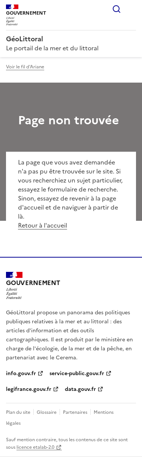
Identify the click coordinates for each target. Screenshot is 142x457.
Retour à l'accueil (42, 225)
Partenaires (75, 412)
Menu (131, 9)
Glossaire (47, 412)
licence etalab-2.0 (35, 447)
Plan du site (18, 412)
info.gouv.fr (21, 373)
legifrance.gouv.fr (28, 389)
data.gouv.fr (80, 389)
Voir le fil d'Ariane (25, 66)
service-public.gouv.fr (76, 373)
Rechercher (116, 9)
